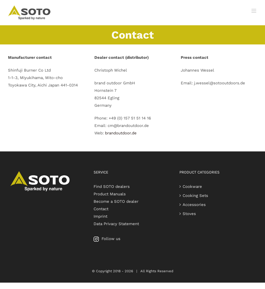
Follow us (107, 238)
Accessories (194, 204)
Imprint (100, 216)
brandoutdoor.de (120, 133)
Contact (101, 209)
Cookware (192, 186)
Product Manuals (110, 194)
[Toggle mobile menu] (254, 11)
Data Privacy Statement (116, 223)
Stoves (189, 213)
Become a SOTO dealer (116, 201)
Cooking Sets (195, 195)
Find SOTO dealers (112, 186)
